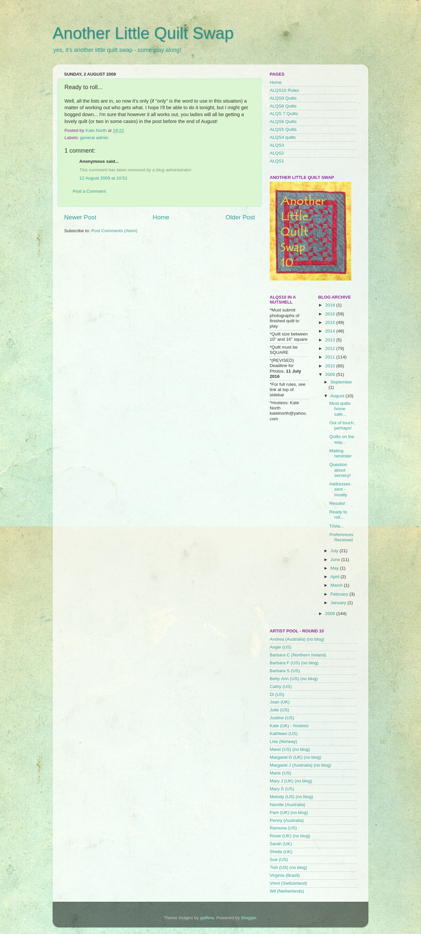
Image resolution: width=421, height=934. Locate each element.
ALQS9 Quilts (283, 98)
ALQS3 (277, 145)
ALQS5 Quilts (283, 129)
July (335, 550)
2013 (330, 339)
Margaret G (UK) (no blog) (295, 757)
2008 (330, 613)
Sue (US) (279, 859)
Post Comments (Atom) (114, 230)
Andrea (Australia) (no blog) (297, 639)
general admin (94, 137)
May (335, 568)
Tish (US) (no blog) (288, 867)
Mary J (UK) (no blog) (291, 780)
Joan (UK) (280, 702)
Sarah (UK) (281, 843)
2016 (330, 313)
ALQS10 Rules (284, 90)
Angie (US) (280, 647)
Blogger (248, 917)
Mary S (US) (282, 788)
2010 (330, 365)
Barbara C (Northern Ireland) (298, 654)
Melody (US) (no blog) (291, 796)
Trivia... (336, 526)
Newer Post (80, 217)
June (336, 559)
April (336, 576)
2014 (330, 331)
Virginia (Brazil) (285, 875)
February (340, 594)
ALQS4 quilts (283, 137)
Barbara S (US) (285, 670)
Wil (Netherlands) (287, 891)
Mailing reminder (340, 453)
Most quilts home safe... (340, 408)
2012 (330, 348)
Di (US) (277, 694)
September (341, 382)
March (337, 585)
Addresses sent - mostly (339, 489)
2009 (330, 374)
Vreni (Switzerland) (288, 883)
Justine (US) (282, 717)
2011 (330, 357)
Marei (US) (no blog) (290, 749)
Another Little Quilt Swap (143, 33)
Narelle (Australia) (287, 804)
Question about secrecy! (340, 470)
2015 (330, 322)
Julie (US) (279, 709)
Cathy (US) (281, 686)
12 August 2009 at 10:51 (103, 178)
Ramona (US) (283, 827)
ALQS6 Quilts (283, 121)
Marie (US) (280, 773)
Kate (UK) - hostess (289, 725)
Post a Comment (89, 191)
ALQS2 (277, 153)
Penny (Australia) (287, 820)
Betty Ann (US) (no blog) (294, 678)
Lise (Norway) (283, 741)
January (339, 602)
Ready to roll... (338, 514)
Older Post (240, 217)
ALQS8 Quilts (283, 106)
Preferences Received (341, 537)
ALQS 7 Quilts (284, 113)
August (338, 395)
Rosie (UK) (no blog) (290, 835)
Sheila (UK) (281, 851)
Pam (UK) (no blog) (289, 812)
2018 (330, 305)
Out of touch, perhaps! (342, 425)
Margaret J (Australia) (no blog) (300, 765)
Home (161, 217)
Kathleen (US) (284, 733)
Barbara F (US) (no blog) (294, 662)
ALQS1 (277, 161)
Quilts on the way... (341, 439)
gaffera (207, 917)
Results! (337, 503)
